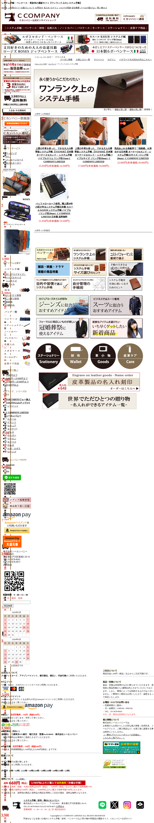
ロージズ (11, 452)
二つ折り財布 (12, 298)
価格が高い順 (135, 109)
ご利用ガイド (14, 8)
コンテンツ (52, 64)
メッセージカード (14, 160)
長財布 (9, 302)
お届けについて (27, 8)
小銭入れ (10, 305)
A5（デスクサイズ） (16, 274)
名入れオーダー (13, 163)
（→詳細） (20, 779)
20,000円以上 (12, 385)
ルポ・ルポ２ (14, 448)
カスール (11, 419)
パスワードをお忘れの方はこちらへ (135, 59)
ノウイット (12, 406)
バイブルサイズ (13, 277)
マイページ (99, 59)
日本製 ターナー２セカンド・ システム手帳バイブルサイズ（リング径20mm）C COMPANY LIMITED (94, 155)
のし (8, 156)
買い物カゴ (102, 8)
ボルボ (10, 445)
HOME (4, 8)
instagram (10, 465)
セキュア (11, 425)
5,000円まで (11, 375)
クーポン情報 (66, 59)
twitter (9, 468)
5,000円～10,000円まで (17, 378)
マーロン (11, 439)
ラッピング (11, 153)
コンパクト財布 (13, 295)
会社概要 (76, 8)
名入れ (47, 8)
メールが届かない (88, 8)
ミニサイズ (11, 281)
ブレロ (10, 432)
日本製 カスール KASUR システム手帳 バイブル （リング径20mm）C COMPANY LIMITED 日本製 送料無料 (54, 210)
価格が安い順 (121, 109)
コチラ (10, 702)
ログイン (54, 8)
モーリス (11, 442)
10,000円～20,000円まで (17, 382)
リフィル (10, 284)
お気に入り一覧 (83, 59)
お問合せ (39, 8)
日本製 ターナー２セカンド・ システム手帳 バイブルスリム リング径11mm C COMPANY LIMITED (54, 155)
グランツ (11, 422)
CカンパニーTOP (41, 64)
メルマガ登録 (65, 8)
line (7, 471)
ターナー (11, 429)
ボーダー (11, 435)
